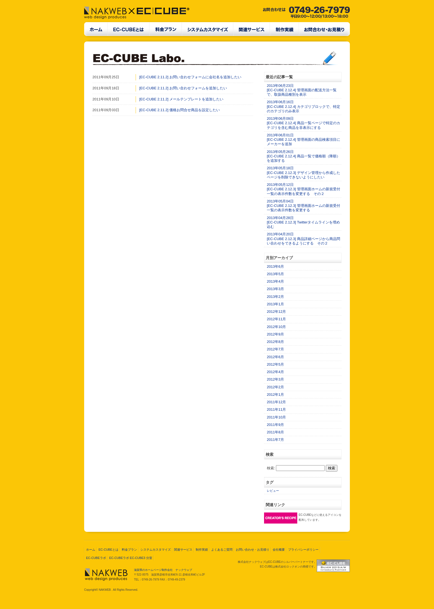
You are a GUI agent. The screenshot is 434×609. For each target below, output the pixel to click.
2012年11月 (276, 319)
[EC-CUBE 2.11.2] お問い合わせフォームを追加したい (183, 88)
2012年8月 (275, 342)
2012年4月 (275, 372)
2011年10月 (276, 417)
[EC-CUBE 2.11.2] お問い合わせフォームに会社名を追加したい (190, 77)
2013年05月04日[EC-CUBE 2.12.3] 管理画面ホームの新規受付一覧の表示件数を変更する (303, 205)
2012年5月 (275, 364)
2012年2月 (275, 387)
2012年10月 (276, 327)
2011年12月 (276, 402)
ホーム (90, 549)
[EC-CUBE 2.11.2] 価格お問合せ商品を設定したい (179, 110)
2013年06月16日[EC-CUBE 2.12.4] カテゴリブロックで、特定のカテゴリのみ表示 (303, 106)
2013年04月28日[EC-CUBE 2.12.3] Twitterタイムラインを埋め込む (303, 222)
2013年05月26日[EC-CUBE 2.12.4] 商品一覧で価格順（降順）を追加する (303, 156)
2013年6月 (275, 266)
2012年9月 (275, 334)
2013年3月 (275, 289)
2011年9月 (275, 425)
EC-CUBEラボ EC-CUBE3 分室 (130, 557)
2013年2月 (275, 297)
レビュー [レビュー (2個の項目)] (273, 490)
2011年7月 (275, 440)
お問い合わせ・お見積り (252, 549)
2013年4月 (275, 281)
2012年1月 (275, 394)
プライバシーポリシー (303, 549)
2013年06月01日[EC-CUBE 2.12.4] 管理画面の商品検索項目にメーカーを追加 (303, 139)
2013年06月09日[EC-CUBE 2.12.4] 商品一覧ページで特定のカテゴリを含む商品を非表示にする (303, 123)
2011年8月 (275, 432)
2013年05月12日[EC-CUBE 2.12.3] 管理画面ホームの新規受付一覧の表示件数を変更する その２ (303, 189)
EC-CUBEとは (108, 549)
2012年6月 (275, 357)
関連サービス (183, 549)
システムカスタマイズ (155, 549)
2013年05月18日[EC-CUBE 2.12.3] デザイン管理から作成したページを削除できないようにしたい (303, 172)
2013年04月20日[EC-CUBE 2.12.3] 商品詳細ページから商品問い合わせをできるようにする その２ (303, 238)
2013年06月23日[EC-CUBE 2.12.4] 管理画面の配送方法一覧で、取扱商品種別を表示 (302, 90)
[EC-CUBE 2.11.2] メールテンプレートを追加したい (181, 99)
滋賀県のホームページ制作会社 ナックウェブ (163, 569)
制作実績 (202, 549)
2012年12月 (276, 311)
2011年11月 (276, 409)
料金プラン (129, 549)
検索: (271, 468)
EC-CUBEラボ (96, 557)
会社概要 (279, 549)
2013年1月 (275, 304)
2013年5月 (275, 274)
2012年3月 (275, 379)
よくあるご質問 (221, 549)
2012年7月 (275, 349)
